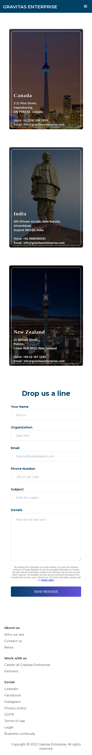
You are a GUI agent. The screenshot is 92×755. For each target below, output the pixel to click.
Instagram (12, 702)
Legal (8, 727)
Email (15, 448)
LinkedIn (11, 689)
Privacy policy (15, 708)
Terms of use (14, 721)
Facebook (12, 695)
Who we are (14, 635)
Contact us (13, 641)
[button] (85, 6)
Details (16, 510)
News (8, 647)
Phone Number (23, 469)
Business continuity (19, 734)
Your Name (20, 407)
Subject (17, 489)
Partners (11, 671)
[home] (28, 4)
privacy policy (47, 580)
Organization (21, 427)
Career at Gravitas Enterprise (27, 665)
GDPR (9, 714)
